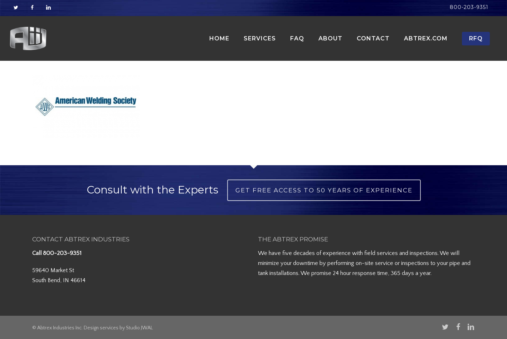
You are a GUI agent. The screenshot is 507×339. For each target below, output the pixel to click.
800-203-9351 (62, 253)
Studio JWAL (139, 328)
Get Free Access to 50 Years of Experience (324, 190)
